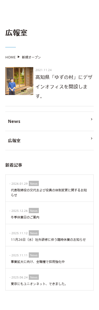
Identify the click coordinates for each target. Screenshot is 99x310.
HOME (10, 59)
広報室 (51, 141)
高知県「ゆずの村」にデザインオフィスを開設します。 (63, 88)
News (51, 122)
